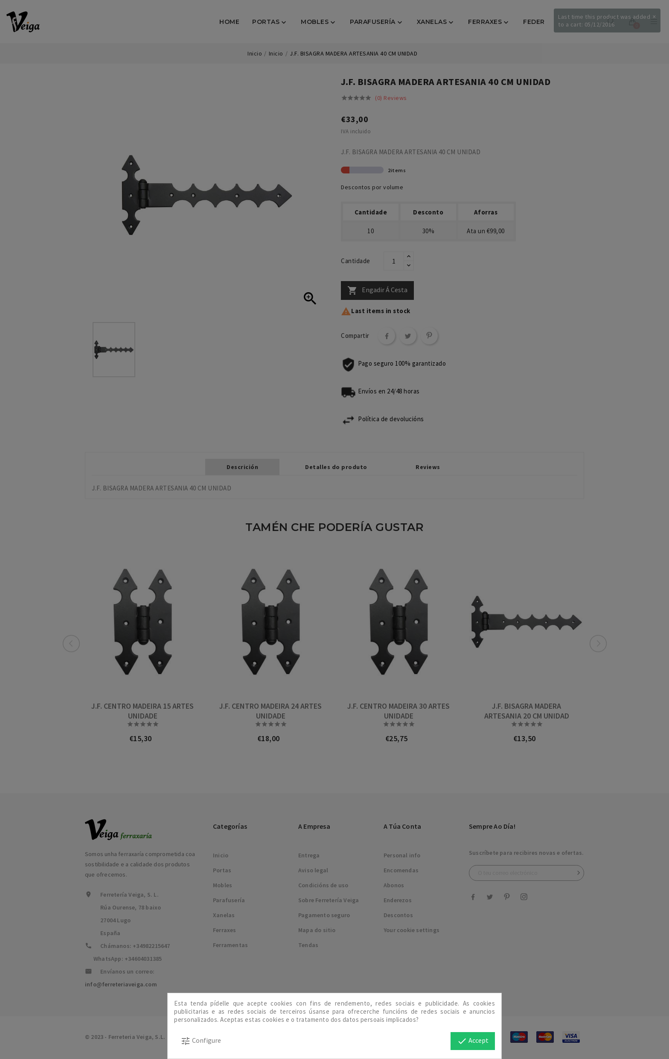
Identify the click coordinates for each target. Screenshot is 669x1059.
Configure (200, 1041)
